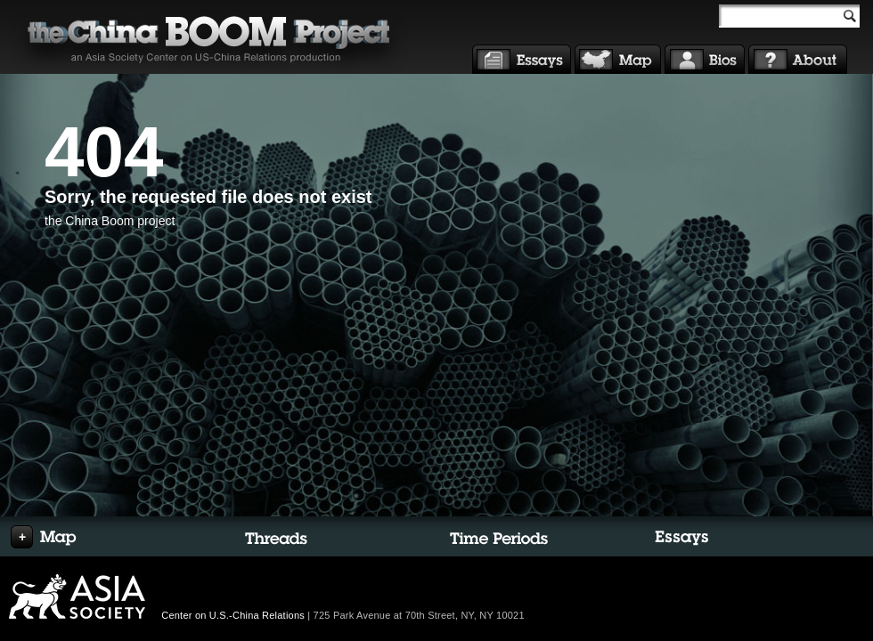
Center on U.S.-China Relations (233, 615)
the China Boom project (110, 221)
